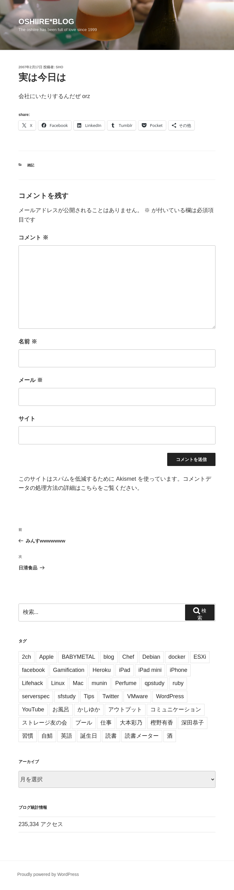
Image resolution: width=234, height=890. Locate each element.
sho (59, 67)
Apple (46, 657)
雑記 (30, 165)
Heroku (102, 670)
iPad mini (150, 670)
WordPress (170, 696)
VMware (137, 696)
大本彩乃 (131, 723)
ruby (178, 683)
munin (99, 683)
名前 (28, 341)
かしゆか (88, 709)
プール (83, 723)
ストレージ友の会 (44, 723)
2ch (26, 657)
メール (31, 380)
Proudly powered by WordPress (48, 874)
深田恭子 (192, 723)
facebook (33, 670)
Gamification (68, 670)
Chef (128, 657)
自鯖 (47, 736)
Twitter (110, 696)
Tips (89, 696)
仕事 (106, 723)
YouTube (33, 709)
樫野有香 (162, 723)
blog (109, 657)
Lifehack (32, 683)
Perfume (125, 683)
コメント (33, 237)
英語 (66, 736)
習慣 (27, 736)
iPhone (178, 670)
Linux (58, 683)
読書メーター (142, 736)
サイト (27, 419)
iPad (124, 670)
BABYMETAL (78, 657)
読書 (111, 736)
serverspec (36, 696)
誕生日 (88, 736)
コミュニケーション (175, 709)
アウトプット (125, 709)
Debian (151, 657)
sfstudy (67, 696)
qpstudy (154, 683)
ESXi (200, 657)
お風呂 (60, 709)
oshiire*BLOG (46, 21)
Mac (78, 683)
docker (176, 657)
